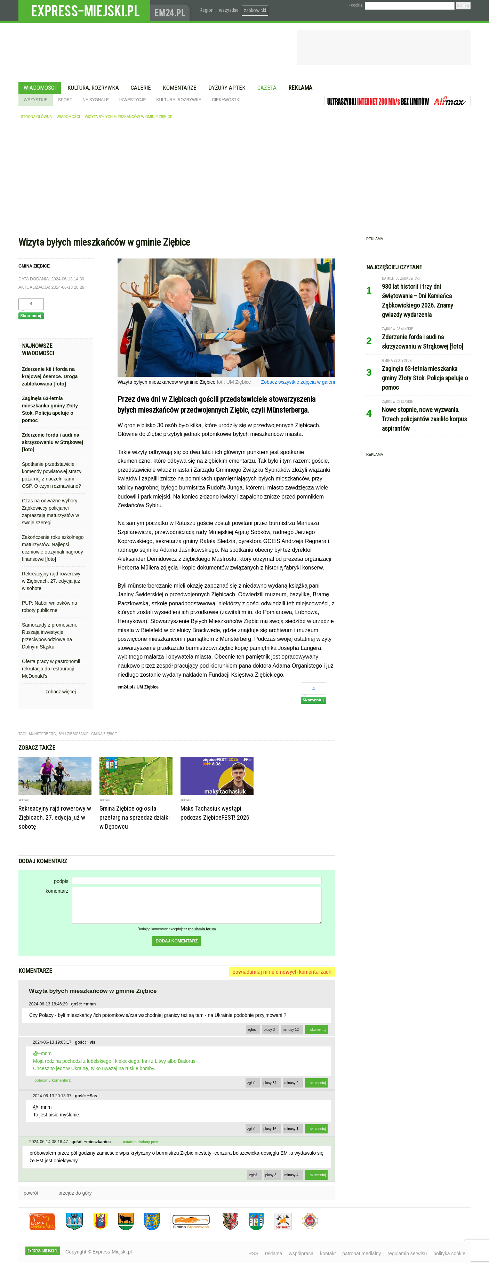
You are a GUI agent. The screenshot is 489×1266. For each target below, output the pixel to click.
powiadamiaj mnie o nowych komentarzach (282, 971)
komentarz (57, 891)
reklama (273, 1253)
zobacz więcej (61, 691)
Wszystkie (36, 99)
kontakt (328, 1253)
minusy (291, 1030)
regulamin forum (202, 929)
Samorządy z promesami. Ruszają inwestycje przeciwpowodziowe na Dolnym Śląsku (49, 636)
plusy (269, 1030)
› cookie (355, 5)
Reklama (300, 87)
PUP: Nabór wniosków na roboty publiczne (49, 606)
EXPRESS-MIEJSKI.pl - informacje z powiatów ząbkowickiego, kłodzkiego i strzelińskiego (84, 11)
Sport (65, 99)
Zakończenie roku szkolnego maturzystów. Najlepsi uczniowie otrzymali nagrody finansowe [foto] (52, 548)
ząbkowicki (255, 10)
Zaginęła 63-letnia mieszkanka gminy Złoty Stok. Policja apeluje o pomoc (50, 409)
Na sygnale (95, 99)
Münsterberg (42, 734)
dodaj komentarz (176, 941)
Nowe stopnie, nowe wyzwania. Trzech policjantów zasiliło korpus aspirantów (424, 419)
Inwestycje (132, 99)
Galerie (141, 87)
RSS (253, 1253)
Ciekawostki (226, 99)
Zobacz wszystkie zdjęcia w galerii (298, 382)
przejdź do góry (75, 1193)
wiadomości (68, 117)
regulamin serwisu (407, 1253)
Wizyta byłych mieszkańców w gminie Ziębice (129, 117)
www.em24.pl (171, 10)
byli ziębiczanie (74, 734)
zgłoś (252, 1030)
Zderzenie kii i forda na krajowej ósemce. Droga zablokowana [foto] (50, 376)
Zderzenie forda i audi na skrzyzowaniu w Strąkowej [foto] (52, 442)
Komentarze (180, 87)
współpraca (301, 1253)
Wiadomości (40, 87)
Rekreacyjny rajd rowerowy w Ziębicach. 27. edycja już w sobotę (51, 581)
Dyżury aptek (227, 87)
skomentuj (318, 1030)
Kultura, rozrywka (93, 87)
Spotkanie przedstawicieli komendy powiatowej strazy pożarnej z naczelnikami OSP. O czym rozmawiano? (51, 475)
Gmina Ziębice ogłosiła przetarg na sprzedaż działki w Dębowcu (134, 817)
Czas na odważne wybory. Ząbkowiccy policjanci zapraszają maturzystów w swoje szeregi (50, 511)
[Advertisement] (244, 179)
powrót (31, 1193)
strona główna (36, 117)
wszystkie (229, 10)
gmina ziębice (104, 734)
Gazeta (266, 87)
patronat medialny (361, 1253)
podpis (61, 881)
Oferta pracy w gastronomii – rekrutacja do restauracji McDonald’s (53, 669)
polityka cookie (449, 1253)
